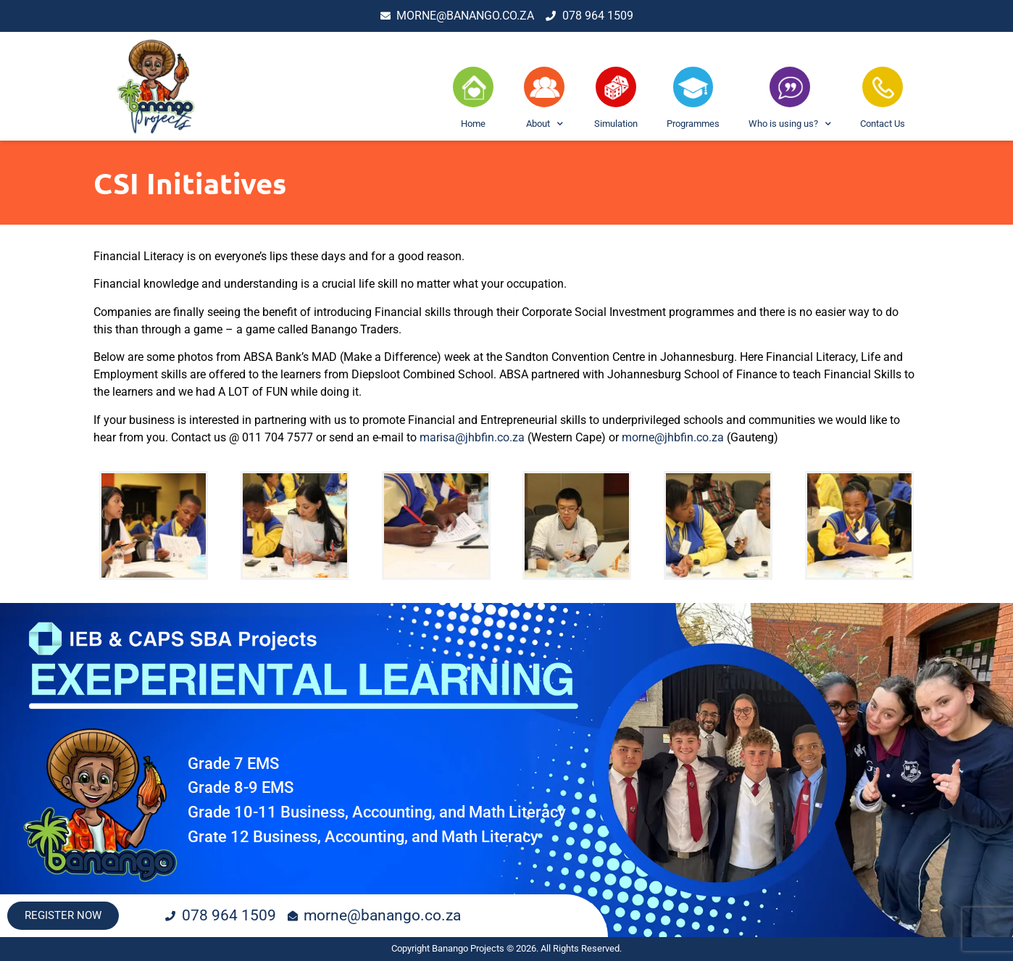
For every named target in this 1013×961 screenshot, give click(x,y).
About (544, 124)
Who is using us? (790, 124)
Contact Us (882, 123)
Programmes (693, 123)
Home (473, 123)
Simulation (616, 123)
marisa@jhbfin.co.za (474, 437)
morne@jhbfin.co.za (673, 437)
